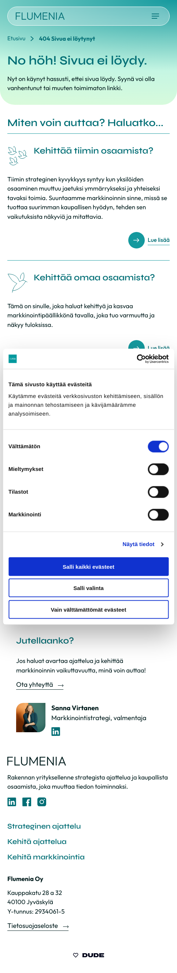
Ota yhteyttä (35, 684)
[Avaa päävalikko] (155, 16)
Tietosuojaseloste (33, 925)
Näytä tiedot (139, 544)
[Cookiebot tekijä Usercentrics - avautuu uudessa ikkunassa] (136, 359)
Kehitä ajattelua (37, 841)
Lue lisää (158, 240)
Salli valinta (88, 588)
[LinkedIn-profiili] (55, 731)
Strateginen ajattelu (44, 826)
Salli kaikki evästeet (88, 566)
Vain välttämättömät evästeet (88, 609)
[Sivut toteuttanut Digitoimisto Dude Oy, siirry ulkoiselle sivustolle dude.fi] (88, 956)
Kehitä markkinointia (46, 857)
